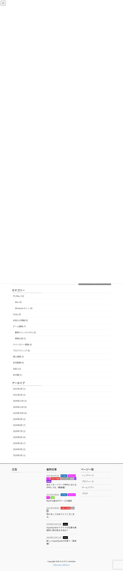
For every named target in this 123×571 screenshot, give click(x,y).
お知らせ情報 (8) (20, 320)
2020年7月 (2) (19, 431)
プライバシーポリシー (61, 564)
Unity (65, 524)
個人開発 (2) (18, 356)
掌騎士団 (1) (20, 338)
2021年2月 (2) (19, 394)
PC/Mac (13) (18, 296)
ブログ (85, 493)
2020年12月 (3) (20, 400)
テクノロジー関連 (67, 479)
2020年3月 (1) (19, 455)
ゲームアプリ (88, 487)
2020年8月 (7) (19, 425)
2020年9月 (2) (19, 419)
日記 (52, 498)
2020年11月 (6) (20, 407)
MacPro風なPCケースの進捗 (59, 500)
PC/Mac (63, 476)
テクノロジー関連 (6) (22, 344)
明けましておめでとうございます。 (60, 515)
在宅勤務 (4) (18, 362)
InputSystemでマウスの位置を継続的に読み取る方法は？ (61, 529)
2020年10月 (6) (20, 413)
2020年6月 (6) (19, 437)
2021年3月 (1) (19, 388)
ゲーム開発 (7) (19, 326)
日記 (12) (17, 368)
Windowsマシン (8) (24, 308)
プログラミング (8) (21, 350)
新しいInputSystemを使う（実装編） (61, 542)
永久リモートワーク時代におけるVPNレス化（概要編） (61, 486)
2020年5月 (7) (19, 443)
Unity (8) (17, 314)
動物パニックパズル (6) (25, 332)
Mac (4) (18, 302)
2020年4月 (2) (19, 449)
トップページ (88, 475)
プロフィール (88, 481)
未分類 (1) (17, 374)
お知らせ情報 (55, 479)
